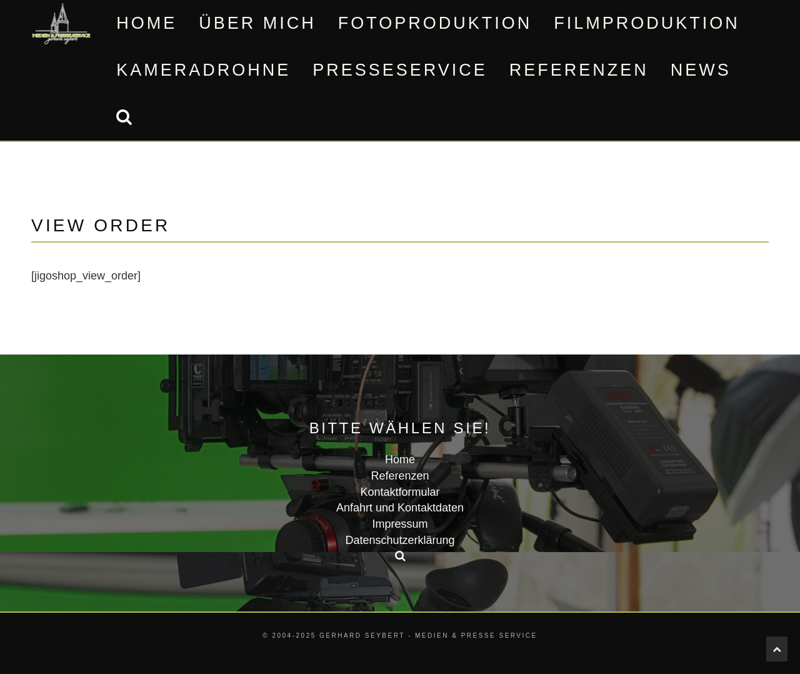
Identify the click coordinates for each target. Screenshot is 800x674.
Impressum (400, 524)
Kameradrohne (203, 70)
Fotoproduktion (435, 23)
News (701, 70)
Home (146, 23)
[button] (123, 117)
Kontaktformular (399, 492)
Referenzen (579, 70)
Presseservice (400, 70)
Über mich (257, 23)
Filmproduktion (647, 23)
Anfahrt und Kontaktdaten (400, 507)
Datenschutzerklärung (399, 540)
